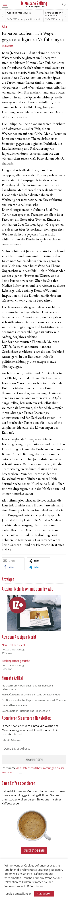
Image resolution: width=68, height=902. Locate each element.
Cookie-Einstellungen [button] (18, 893)
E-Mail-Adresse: (11, 740)
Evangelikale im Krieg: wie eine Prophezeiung (26, 710)
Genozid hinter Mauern (19, 12)
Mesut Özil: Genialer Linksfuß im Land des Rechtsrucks (31, 694)
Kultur (5, 26)
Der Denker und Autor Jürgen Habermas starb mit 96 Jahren (34, 700)
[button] (13, 560)
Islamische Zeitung (34, 3)
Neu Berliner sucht (13, 645)
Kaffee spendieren (34, 850)
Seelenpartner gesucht (16, 661)
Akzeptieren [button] (44, 893)
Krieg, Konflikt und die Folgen (34, 19)
